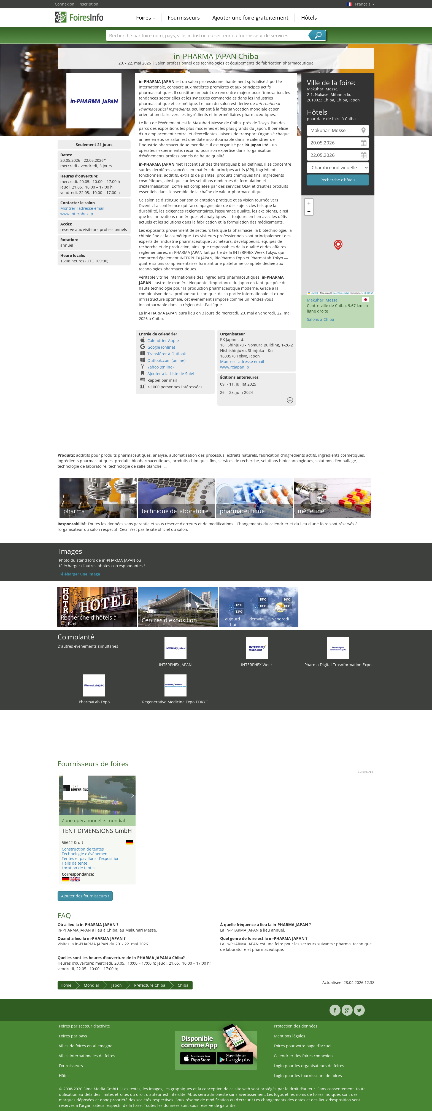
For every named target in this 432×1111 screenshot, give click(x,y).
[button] (338, 245)
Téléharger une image (79, 574)
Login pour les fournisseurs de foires (308, 1075)
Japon (116, 985)
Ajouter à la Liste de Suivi (170, 373)
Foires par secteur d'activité (84, 1026)
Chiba (183, 985)
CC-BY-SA (368, 293)
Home (66, 985)
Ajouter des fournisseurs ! (85, 896)
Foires (145, 17)
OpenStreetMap (341, 293)
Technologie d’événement (85, 853)
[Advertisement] (216, 434)
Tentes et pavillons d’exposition (91, 858)
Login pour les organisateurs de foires (309, 1065)
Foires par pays (73, 1036)
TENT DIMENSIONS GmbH (97, 831)
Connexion (64, 4)
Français (364, 4)
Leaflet (313, 293)
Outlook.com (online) (166, 360)
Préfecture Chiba (149, 985)
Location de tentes (79, 867)
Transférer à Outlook (166, 353)
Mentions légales (289, 1036)
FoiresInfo (82, 17)
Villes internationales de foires (87, 1055)
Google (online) (161, 347)
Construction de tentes (83, 849)
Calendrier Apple (163, 340)
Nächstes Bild (132, 795)
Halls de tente (74, 863)
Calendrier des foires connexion (303, 1055)
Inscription (88, 4)
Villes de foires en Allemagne (85, 1045)
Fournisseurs (184, 17)
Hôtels (309, 17)
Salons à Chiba (320, 319)
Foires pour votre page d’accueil (303, 1045)
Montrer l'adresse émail (82, 208)
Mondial (91, 985)
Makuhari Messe (322, 300)
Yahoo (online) (160, 367)
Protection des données (295, 1026)
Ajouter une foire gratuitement (250, 17)
